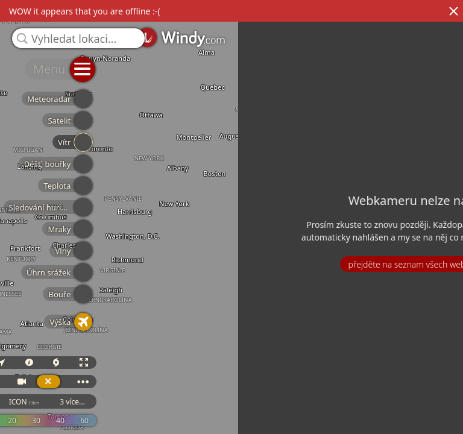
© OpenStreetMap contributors (413, 430)
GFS (337, 412)
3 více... (433, 412)
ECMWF (289, 412)
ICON (386, 412)
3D (334, 373)
